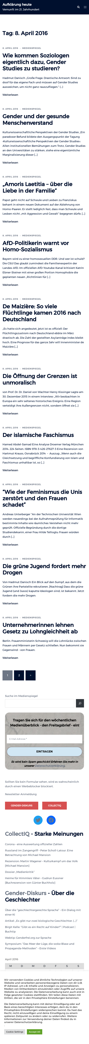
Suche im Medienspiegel (21, 696)
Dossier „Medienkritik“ (20, 872)
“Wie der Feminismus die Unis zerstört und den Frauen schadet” (42, 498)
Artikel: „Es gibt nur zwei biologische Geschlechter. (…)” (41, 920)
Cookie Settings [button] (14, 1031)
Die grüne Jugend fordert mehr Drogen (44, 569)
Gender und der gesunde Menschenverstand (36, 119)
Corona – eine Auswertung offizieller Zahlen (33, 844)
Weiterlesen (10, 94)
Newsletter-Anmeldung (21, 794)
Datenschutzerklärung (49, 765)
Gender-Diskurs (21, 805)
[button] (78, 7)
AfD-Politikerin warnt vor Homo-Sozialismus (36, 246)
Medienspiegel (31, 48)
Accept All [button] (34, 1031)
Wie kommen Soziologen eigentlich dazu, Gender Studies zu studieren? (36, 62)
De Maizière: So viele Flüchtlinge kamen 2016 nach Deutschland (42, 313)
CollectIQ (54, 805)
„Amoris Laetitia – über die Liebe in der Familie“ (37, 187)
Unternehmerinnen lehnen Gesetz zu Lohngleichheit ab (40, 628)
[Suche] (80, 703)
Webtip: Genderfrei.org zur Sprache (28, 937)
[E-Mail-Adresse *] (44, 739)
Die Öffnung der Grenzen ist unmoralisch (40, 379)
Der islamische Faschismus (38, 435)
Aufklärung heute (17, 5)
